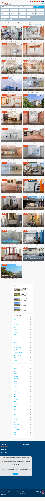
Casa (15, 327)
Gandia (15, 395)
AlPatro (15, 377)
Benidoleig (16, 382)
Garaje (15, 338)
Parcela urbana (17, 350)
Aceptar (15, 473)
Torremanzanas (17, 433)
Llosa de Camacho (17, 404)
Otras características (6, 19)
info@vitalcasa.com (5, 450)
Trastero (16, 365)
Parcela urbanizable (18, 351)
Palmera (15, 412)
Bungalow (16, 325)
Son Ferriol (16, 430)
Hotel (15, 340)
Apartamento (16, 322)
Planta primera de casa (18, 356)
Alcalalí (15, 374)
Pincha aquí (19, 470)
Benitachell (16, 387)
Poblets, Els (16, 422)
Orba (15, 410)
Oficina (15, 345)
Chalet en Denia (25, 288)
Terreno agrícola (17, 363)
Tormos (15, 432)
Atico (15, 323)
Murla (15, 405)
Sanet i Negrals (17, 428)
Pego (15, 418)
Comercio (16, 332)
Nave (15, 343)
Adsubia (15, 372)
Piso (15, 355)
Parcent (15, 415)
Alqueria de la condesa (18, 379)
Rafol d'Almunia (17, 425)
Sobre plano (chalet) (18, 360)
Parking (15, 353)
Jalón (15, 399)
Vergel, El (16, 437)
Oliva (15, 407)
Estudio (15, 335)
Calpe (15, 389)
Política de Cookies (22, 497)
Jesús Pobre (16, 402)
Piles (15, 420)
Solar (15, 361)
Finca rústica (16, 337)
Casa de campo (17, 328)
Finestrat (16, 394)
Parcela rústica (17, 348)
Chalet (15, 330)
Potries (15, 423)
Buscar (38, 6)
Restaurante (16, 358)
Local (15, 342)
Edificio (15, 333)
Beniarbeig (16, 381)
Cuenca (15, 390)
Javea (15, 400)
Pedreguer (16, 417)
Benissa (15, 384)
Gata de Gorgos (17, 397)
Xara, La (15, 440)
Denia (15, 392)
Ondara (15, 409)
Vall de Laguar (17, 435)
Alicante (15, 376)
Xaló (15, 438)
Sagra (15, 427)
